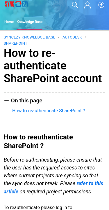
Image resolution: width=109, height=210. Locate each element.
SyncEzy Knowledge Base (30, 37)
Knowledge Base (29, 22)
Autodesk (72, 37)
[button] (101, 5)
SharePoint (15, 43)
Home (9, 22)
